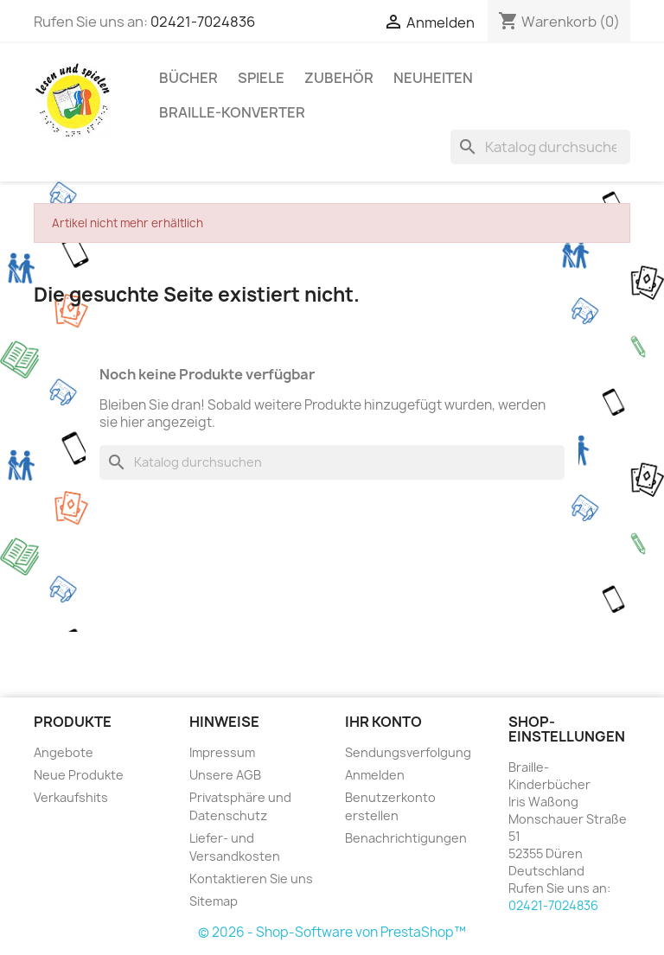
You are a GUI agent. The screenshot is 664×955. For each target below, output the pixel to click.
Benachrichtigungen (406, 838)
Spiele (261, 77)
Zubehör (339, 77)
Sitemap (213, 901)
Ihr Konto (383, 721)
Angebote (63, 752)
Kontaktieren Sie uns (251, 878)
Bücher (188, 77)
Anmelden (375, 775)
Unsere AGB (225, 775)
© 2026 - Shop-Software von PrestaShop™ (332, 932)
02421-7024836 (202, 21)
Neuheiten (433, 77)
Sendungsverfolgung (408, 752)
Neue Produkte (79, 775)
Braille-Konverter (232, 112)
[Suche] (540, 147)
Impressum (222, 752)
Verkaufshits (71, 797)
